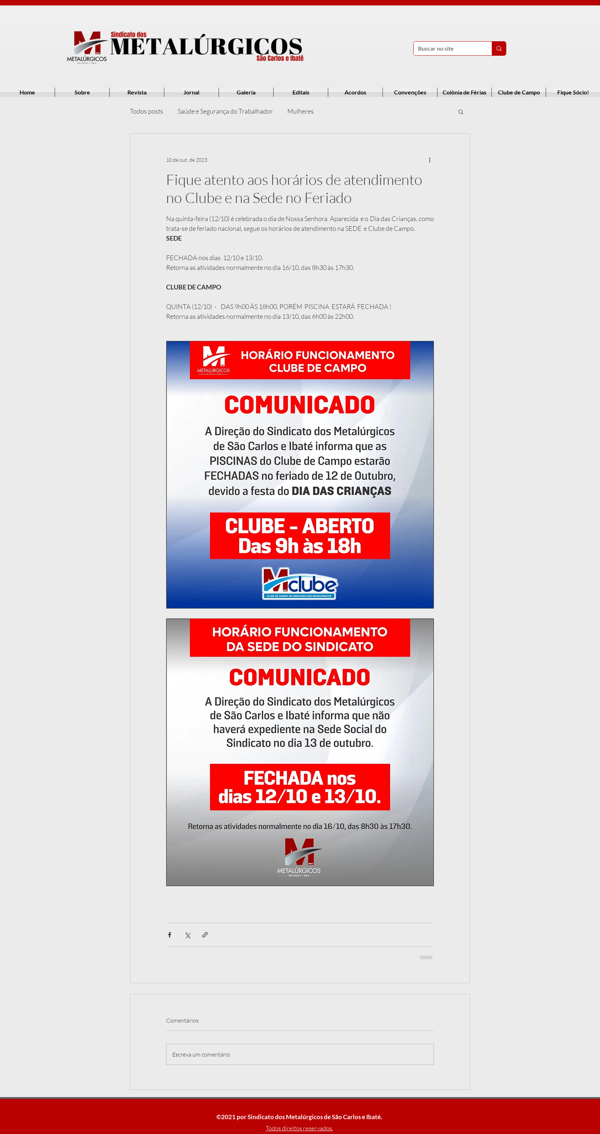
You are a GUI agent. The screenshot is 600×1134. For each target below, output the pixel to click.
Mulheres (300, 111)
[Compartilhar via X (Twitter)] (187, 934)
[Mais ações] (429, 159)
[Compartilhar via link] (205, 934)
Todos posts (146, 111)
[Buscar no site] (447, 48)
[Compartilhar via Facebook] (169, 934)
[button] (460, 111)
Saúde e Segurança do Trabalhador (225, 111)
